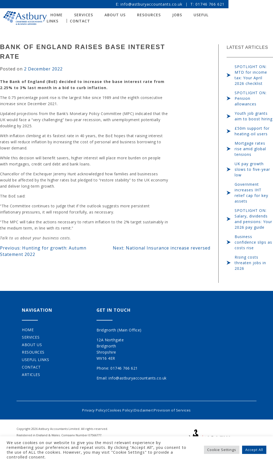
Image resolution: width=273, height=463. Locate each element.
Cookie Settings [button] (221, 449)
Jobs (194, 15)
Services (100, 15)
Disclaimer (145, 408)
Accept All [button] (254, 449)
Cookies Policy (118, 408)
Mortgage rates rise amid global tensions (250, 149)
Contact (73, 21)
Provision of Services (177, 408)
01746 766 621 (237, 4)
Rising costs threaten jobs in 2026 (250, 263)
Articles (31, 374)
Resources (165, 15)
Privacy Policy (88, 408)
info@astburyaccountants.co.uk (179, 4)
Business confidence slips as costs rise (253, 242)
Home (28, 329)
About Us (131, 15)
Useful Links (224, 15)
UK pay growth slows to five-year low (252, 169)
